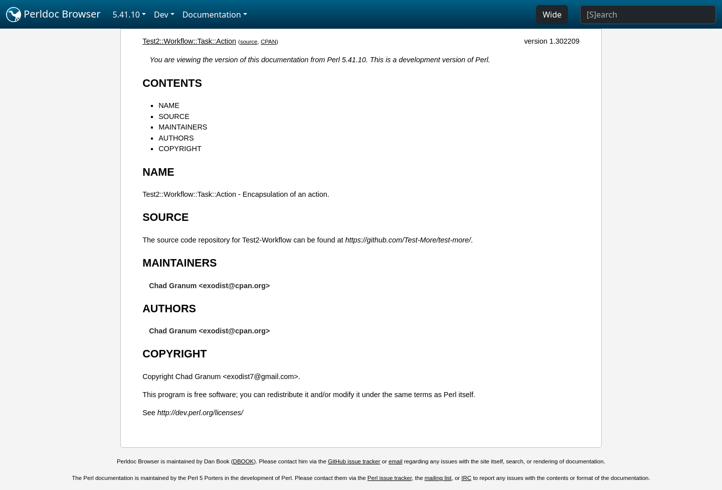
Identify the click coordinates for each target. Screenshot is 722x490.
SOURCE (174, 116)
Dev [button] (161, 14)
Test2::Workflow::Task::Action (189, 41)
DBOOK (243, 461)
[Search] (648, 14)
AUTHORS (176, 138)
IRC (466, 478)
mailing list (438, 478)
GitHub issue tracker (354, 461)
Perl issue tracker (390, 478)
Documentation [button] (212, 14)
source (249, 42)
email (396, 461)
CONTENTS (172, 83)
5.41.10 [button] (126, 14)
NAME (168, 105)
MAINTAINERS (182, 127)
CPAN (268, 42)
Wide (552, 14)
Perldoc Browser (53, 14)
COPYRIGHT (180, 149)
